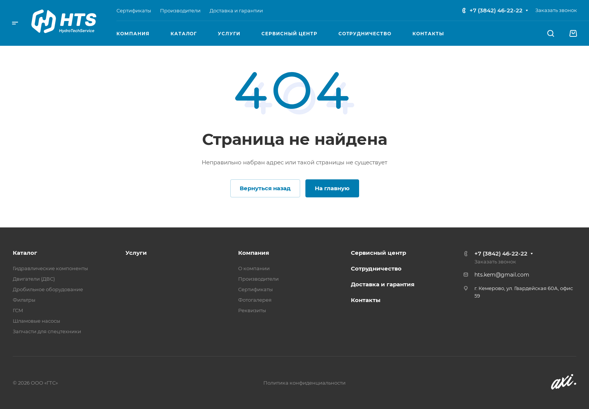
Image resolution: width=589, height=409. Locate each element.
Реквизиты (252, 310)
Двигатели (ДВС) (34, 279)
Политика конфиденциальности (304, 383)
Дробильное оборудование (48, 289)
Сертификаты (255, 289)
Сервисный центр (378, 252)
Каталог (25, 252)
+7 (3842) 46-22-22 (496, 10)
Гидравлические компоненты (50, 268)
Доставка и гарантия (382, 284)
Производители (258, 279)
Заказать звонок (556, 10)
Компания (253, 252)
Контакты (366, 300)
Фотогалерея (255, 300)
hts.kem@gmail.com (501, 274)
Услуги (136, 252)
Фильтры (24, 300)
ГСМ (18, 310)
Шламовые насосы (36, 321)
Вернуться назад (265, 188)
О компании (254, 268)
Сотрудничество (376, 268)
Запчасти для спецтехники (47, 331)
